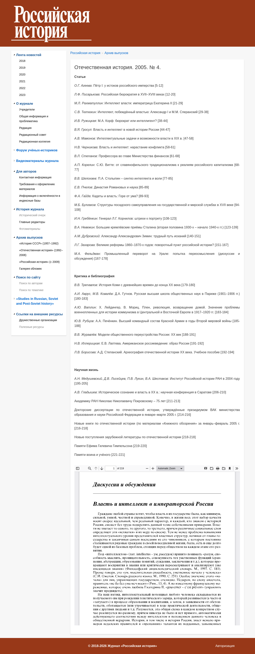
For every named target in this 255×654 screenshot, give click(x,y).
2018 (22, 60)
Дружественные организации (38, 320)
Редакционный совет (32, 134)
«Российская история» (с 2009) (39, 261)
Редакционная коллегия (34, 141)
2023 (22, 94)
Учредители (27, 109)
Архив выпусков (116, 53)
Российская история (85, 53)
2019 (22, 67)
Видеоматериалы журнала (37, 161)
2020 (22, 74)
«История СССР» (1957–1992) (39, 243)
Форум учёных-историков (37, 150)
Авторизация (225, 646)
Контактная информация (35, 177)
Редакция (25, 128)
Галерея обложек (30, 268)
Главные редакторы (32, 222)
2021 (22, 81)
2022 (22, 88)
